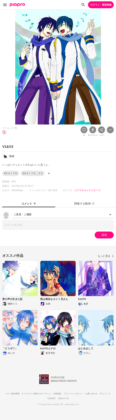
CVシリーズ (105, 394)
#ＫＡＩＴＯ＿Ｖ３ (33, 173)
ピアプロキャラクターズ (88, 190)
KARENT (51, 398)
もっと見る (106, 256)
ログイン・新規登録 (100, 4)
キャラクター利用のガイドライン (36, 394)
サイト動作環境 (12, 394)
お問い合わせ (91, 394)
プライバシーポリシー (73, 394)
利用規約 (57, 394)
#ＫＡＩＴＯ (10, 173)
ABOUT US (63, 398)
